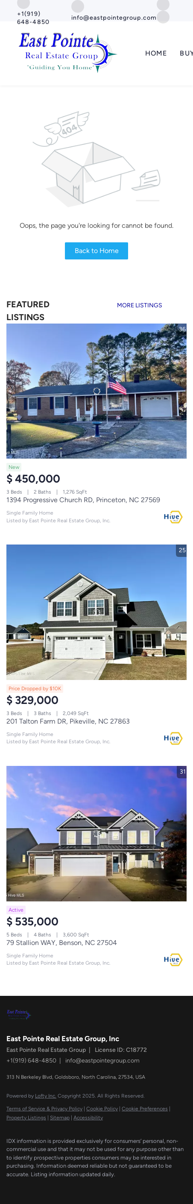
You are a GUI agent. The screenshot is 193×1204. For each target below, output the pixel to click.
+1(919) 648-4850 (31, 1060)
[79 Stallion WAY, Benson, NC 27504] (96, 833)
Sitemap (60, 1118)
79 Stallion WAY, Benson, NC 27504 (61, 943)
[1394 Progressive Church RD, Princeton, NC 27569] (96, 391)
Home (156, 53)
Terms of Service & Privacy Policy (44, 1109)
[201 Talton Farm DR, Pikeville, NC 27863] (96, 612)
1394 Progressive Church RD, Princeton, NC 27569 (83, 500)
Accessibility (88, 1118)
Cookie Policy (102, 1109)
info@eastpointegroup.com (102, 1060)
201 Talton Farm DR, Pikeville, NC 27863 (68, 721)
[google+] (163, 16)
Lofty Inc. (45, 1096)
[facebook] (10, 1187)
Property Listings (26, 1118)
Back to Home (97, 251)
